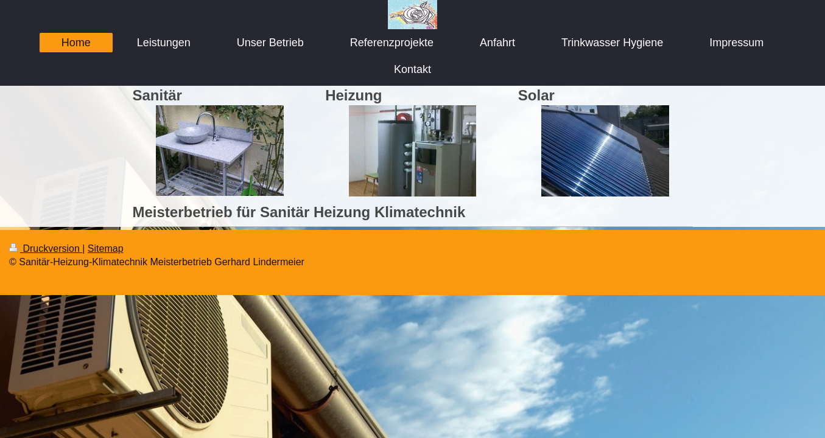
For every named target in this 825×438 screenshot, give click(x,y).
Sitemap (106, 248)
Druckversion (45, 248)
